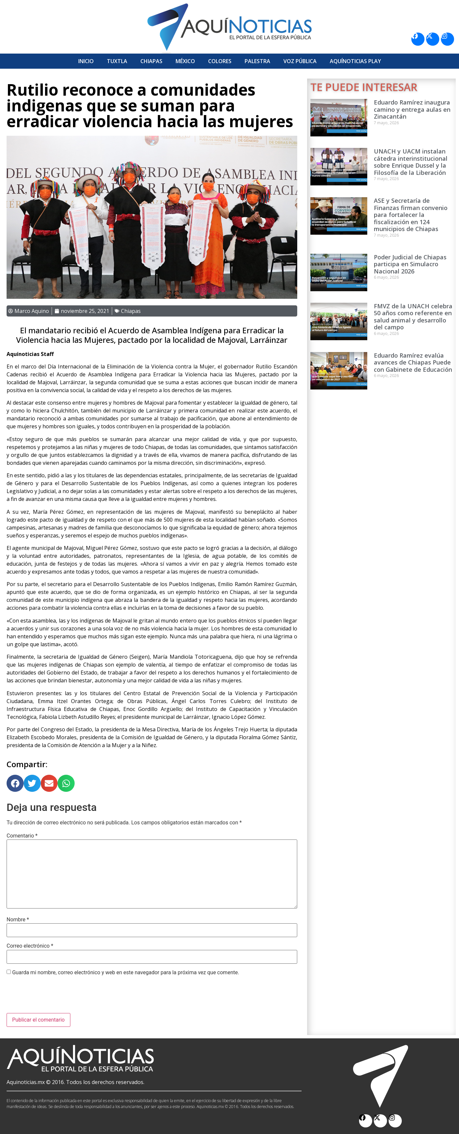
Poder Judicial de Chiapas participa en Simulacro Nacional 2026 (410, 264)
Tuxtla (117, 61)
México (185, 61)
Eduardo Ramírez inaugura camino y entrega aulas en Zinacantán (412, 109)
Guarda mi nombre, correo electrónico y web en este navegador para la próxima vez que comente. (125, 972)
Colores (219, 61)
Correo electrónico (30, 946)
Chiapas (151, 61)
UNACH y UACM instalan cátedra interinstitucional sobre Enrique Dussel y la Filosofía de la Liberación (410, 162)
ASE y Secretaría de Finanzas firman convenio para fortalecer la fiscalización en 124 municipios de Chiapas (410, 215)
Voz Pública (300, 61)
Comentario (22, 836)
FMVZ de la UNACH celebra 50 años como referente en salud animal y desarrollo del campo (413, 316)
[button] (15, 783)
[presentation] (57, 997)
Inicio (86, 61)
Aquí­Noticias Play (355, 61)
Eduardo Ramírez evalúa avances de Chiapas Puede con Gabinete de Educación (413, 362)
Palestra (257, 61)
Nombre (18, 919)
